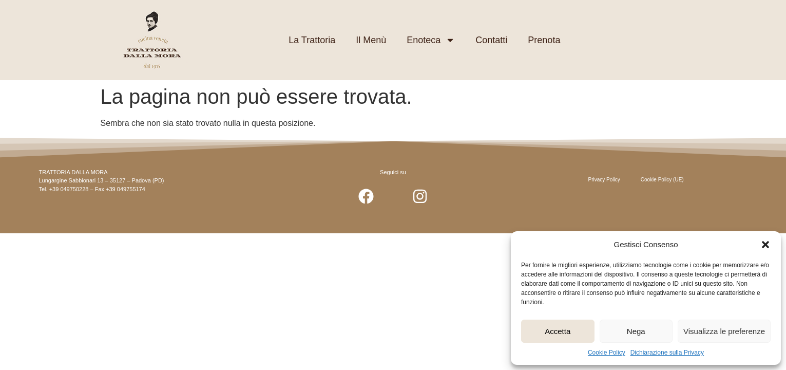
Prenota (544, 40)
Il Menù (371, 40)
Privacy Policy (604, 179)
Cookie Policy (606, 352)
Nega (636, 331)
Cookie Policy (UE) (662, 179)
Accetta (557, 331)
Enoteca (431, 40)
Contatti (491, 40)
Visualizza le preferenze (724, 331)
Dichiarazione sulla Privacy (667, 352)
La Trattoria (312, 40)
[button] (765, 244)
